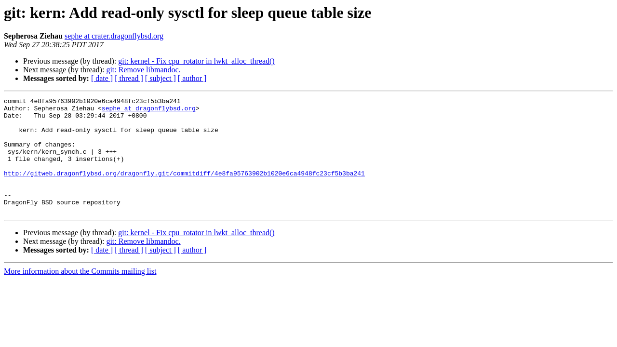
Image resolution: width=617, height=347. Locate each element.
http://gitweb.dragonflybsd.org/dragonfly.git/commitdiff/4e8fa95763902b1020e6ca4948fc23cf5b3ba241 (184, 189)
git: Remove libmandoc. (143, 70)
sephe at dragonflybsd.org (149, 111)
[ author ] (192, 78)
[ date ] (102, 78)
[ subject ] (160, 78)
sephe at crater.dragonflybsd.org (114, 36)
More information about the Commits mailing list (80, 294)
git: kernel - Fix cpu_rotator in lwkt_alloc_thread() (196, 61)
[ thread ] (129, 78)
